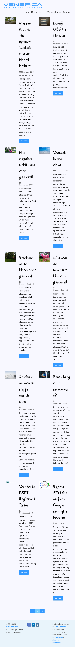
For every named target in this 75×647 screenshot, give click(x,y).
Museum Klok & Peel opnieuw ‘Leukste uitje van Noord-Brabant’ (26, 44)
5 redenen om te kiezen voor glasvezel (27, 269)
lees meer (24, 141)
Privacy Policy (57, 637)
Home (26, 12)
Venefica (12, 627)
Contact (67, 12)
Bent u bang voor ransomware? (61, 386)
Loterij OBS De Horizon (60, 29)
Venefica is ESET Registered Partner (27, 495)
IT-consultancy (54, 12)
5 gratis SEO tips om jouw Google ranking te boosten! (61, 501)
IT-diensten (36, 12)
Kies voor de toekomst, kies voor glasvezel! (61, 269)
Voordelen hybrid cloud (60, 158)
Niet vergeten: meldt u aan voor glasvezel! (27, 164)
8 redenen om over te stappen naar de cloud (27, 389)
